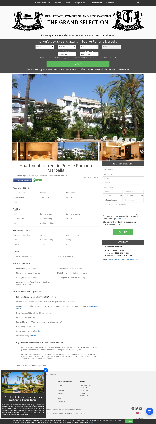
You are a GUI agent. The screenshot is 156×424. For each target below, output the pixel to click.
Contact (83, 413)
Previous (14, 151)
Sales (67, 3)
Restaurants (61, 390)
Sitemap (61, 413)
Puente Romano (42, 3)
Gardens (110, 3)
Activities (60, 393)
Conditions (120, 218)
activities (32, 336)
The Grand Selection (85, 385)
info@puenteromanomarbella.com (123, 259)
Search (78, 64)
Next (141, 151)
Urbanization (96, 3)
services (38, 331)
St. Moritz (82, 393)
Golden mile (42, 175)
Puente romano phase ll (57, 175)
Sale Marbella (83, 387)
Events (59, 398)
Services (60, 396)
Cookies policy (68, 413)
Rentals (57, 3)
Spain (25, 175)
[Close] (46, 370)
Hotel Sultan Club (85, 396)
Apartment (17, 175)
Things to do (80, 3)
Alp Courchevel (84, 390)
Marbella (32, 175)
